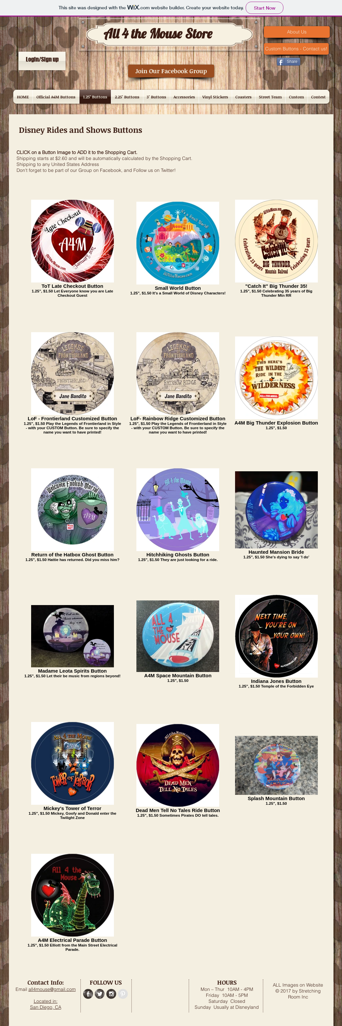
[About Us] (297, 32)
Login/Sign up (42, 59)
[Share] (288, 62)
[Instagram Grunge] (111, 994)
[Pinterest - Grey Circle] (123, 994)
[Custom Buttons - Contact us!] (296, 49)
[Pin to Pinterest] (262, 61)
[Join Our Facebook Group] (171, 71)
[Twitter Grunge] (100, 994)
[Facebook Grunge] (88, 994)
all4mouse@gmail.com (52, 989)
